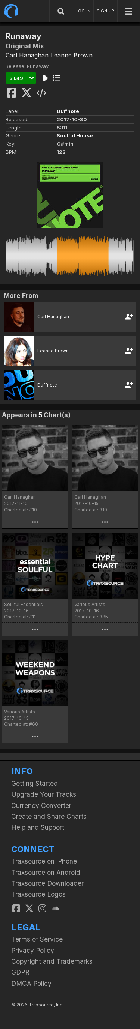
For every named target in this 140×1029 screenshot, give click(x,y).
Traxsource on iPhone (44, 861)
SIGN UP (105, 11)
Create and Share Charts (49, 816)
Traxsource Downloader (47, 883)
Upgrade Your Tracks (43, 794)
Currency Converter (41, 805)
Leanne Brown (72, 55)
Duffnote (68, 111)
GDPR (20, 972)
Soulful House (75, 135)
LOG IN (82, 11)
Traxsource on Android (45, 872)
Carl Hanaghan (27, 55)
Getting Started (34, 783)
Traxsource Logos (38, 894)
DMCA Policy (31, 983)
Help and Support (37, 827)
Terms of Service (37, 939)
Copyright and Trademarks (52, 961)
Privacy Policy (32, 950)
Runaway (38, 66)
